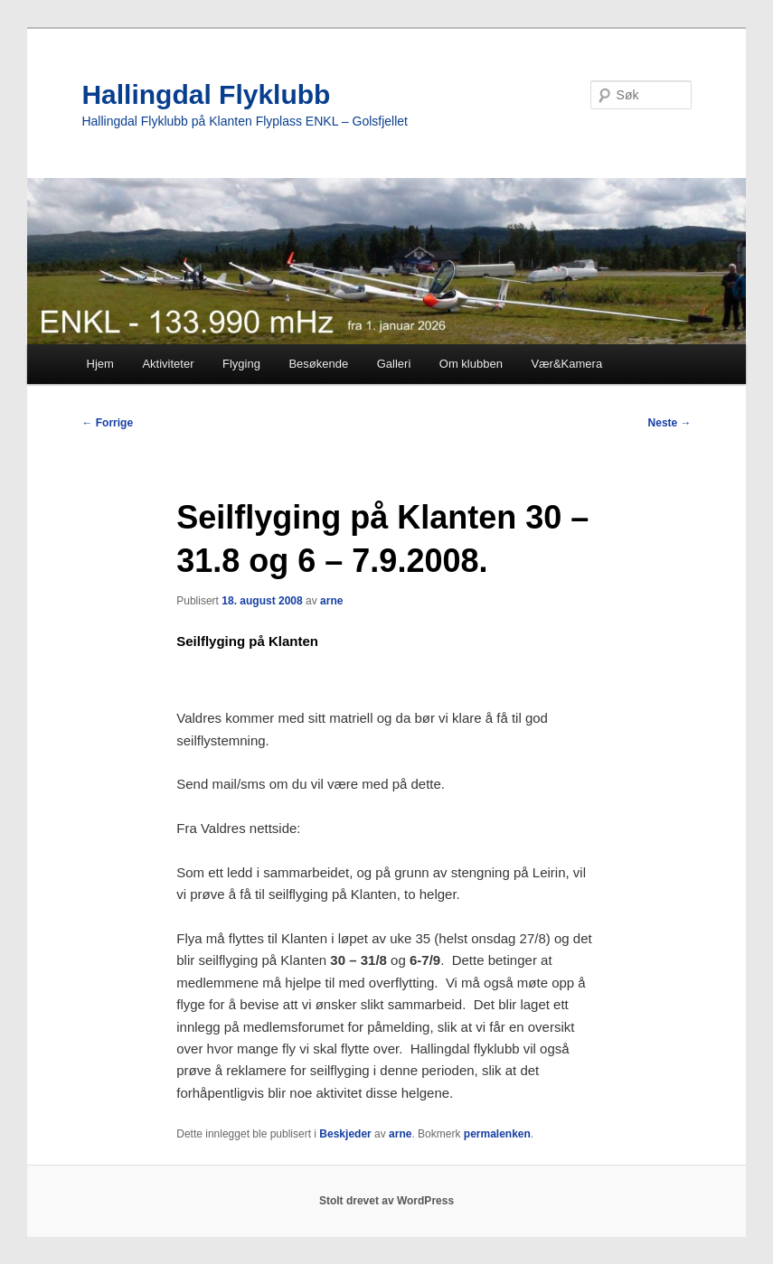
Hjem (100, 363)
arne (331, 601)
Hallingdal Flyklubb (205, 94)
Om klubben (471, 363)
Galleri (394, 363)
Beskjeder (345, 1134)
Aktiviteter (167, 363)
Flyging (241, 363)
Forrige (107, 423)
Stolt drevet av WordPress (386, 1200)
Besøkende (318, 363)
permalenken (497, 1134)
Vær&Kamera (566, 363)
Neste (670, 423)
